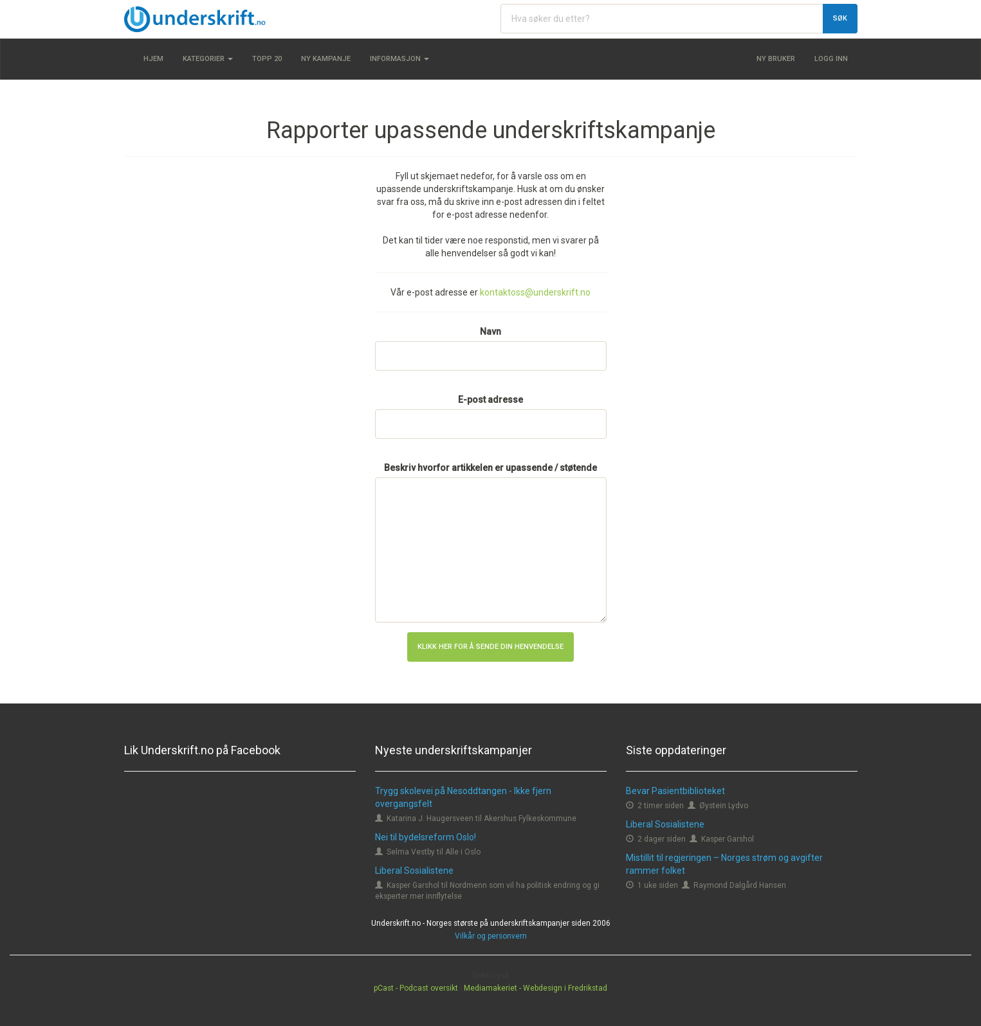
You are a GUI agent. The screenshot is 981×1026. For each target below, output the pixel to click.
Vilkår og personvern (491, 936)
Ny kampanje (326, 59)
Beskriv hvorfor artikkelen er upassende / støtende (490, 468)
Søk (840, 18)
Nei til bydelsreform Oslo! (425, 837)
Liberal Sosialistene (414, 870)
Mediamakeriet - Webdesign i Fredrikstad (535, 988)
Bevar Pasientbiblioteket (675, 791)
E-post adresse (490, 399)
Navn (490, 331)
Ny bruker (775, 59)
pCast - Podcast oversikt (416, 988)
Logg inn (831, 59)
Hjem (153, 59)
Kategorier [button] (208, 59)
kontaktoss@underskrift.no (535, 292)
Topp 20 (267, 59)
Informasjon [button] (399, 59)
